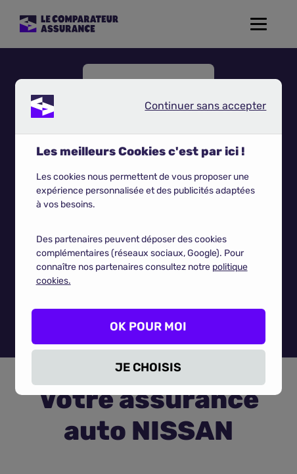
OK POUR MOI (148, 326)
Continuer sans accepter (194, 108)
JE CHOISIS (148, 367)
